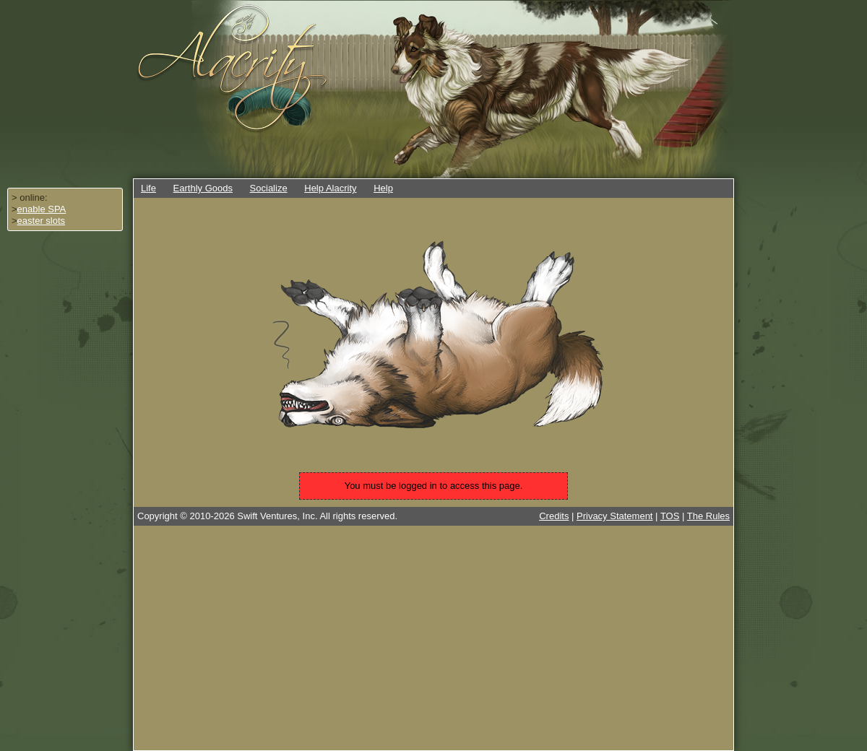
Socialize (269, 188)
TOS (670, 516)
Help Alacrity (330, 188)
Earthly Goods (203, 188)
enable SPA (41, 209)
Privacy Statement (615, 516)
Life (148, 188)
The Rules (708, 516)
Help (383, 188)
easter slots (41, 220)
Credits (554, 516)
